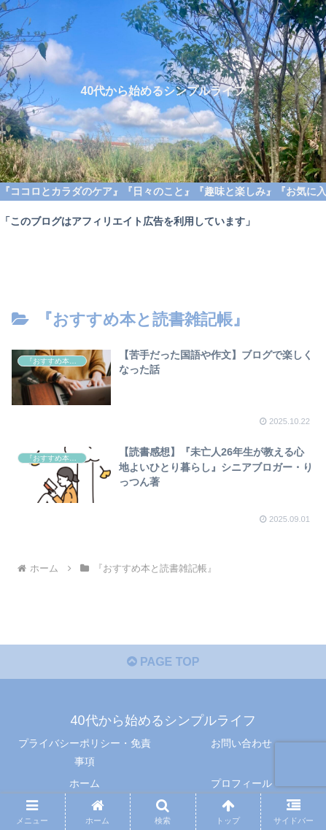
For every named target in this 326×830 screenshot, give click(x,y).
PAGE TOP (163, 662)
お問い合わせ (241, 743)
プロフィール (241, 783)
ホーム (84, 783)
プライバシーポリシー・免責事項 (84, 752)
